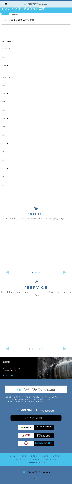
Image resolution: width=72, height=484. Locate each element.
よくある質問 (34, 459)
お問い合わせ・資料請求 (34, 418)
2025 (4, 93)
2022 (4, 118)
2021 (4, 127)
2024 (4, 102)
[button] (32, 272)
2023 (4, 110)
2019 (4, 143)
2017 (4, 160)
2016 (4, 168)
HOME (12, 456)
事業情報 (23, 456)
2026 (4, 85)
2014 (4, 185)
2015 (4, 177)
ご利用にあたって (50, 459)
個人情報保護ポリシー (37, 462)
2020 (4, 135)
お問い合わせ (20, 459)
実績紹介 (34, 456)
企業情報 (45, 456)
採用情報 (56, 456)
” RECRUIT (8, 375)
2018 (4, 152)
